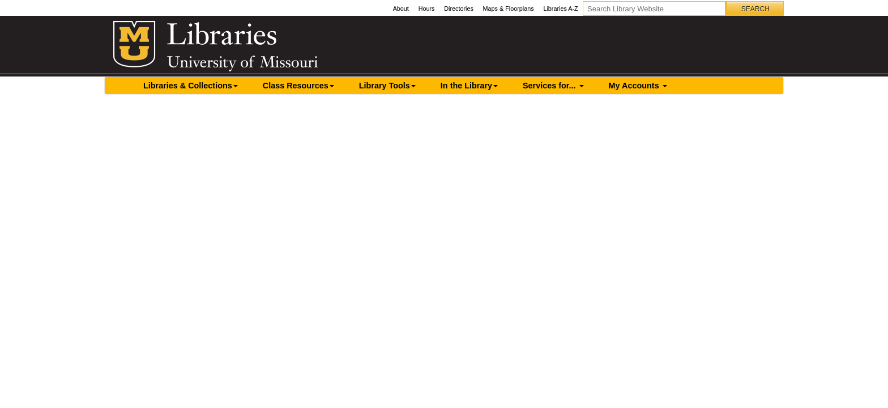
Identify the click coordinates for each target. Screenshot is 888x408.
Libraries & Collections (190, 85)
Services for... (553, 85)
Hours (427, 8)
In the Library (469, 85)
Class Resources (298, 85)
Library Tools (387, 85)
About (401, 8)
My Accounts (638, 85)
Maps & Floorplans (508, 8)
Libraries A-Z (560, 8)
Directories (458, 8)
